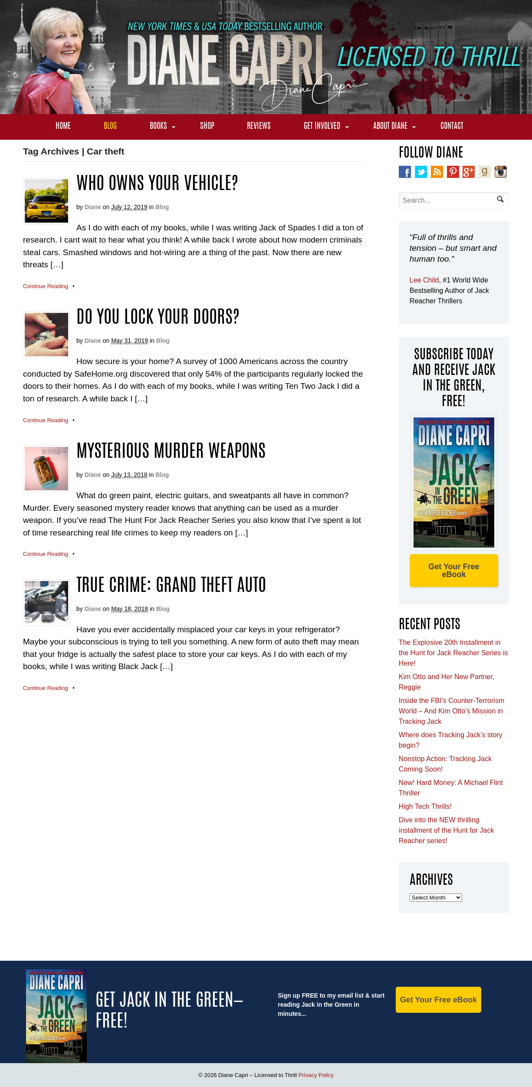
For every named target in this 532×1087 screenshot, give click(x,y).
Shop (207, 127)
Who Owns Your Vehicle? (157, 185)
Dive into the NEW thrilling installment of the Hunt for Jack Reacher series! (446, 830)
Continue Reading (45, 286)
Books (158, 127)
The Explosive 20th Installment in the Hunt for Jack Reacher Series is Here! (453, 653)
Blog (110, 127)
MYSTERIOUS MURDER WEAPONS (171, 452)
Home (63, 127)
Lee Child (424, 280)
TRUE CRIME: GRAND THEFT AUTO (171, 586)
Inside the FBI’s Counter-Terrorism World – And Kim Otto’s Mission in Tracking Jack (451, 711)
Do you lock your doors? (158, 318)
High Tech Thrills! (425, 806)
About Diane (390, 127)
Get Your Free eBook (453, 570)
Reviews (259, 127)
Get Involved (322, 127)
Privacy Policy (316, 1075)
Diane (93, 207)
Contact (451, 127)
